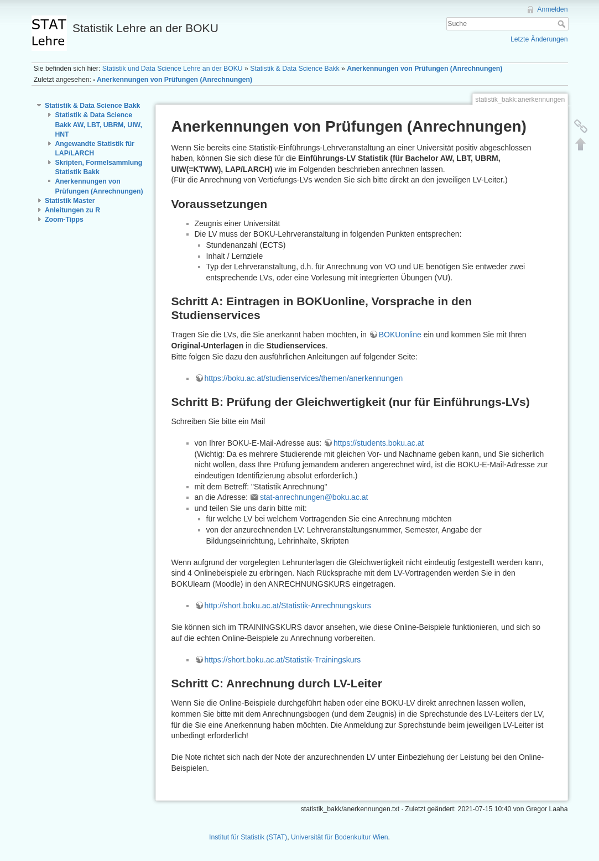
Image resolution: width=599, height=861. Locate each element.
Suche (563, 24)
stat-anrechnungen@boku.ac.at (314, 497)
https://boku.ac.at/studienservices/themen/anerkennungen (304, 378)
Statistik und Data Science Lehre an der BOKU (172, 68)
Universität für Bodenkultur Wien (339, 837)
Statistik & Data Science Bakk (294, 68)
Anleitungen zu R (72, 210)
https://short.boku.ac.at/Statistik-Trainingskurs (283, 659)
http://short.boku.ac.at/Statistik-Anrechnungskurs (288, 605)
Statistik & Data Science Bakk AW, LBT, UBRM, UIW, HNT (98, 124)
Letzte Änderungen (539, 39)
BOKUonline (400, 334)
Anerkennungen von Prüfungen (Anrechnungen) (424, 68)
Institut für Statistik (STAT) (248, 837)
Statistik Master (70, 201)
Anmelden (552, 9)
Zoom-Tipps (64, 219)
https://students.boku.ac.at (379, 443)
